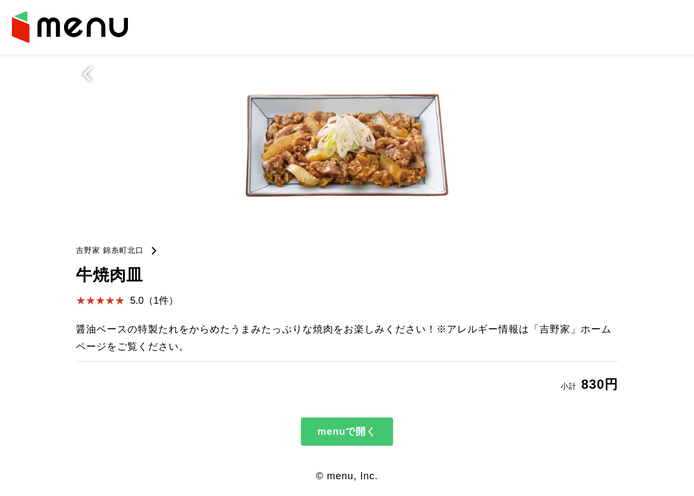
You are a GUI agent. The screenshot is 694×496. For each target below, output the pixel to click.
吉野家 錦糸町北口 (110, 250)
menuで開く (346, 431)
